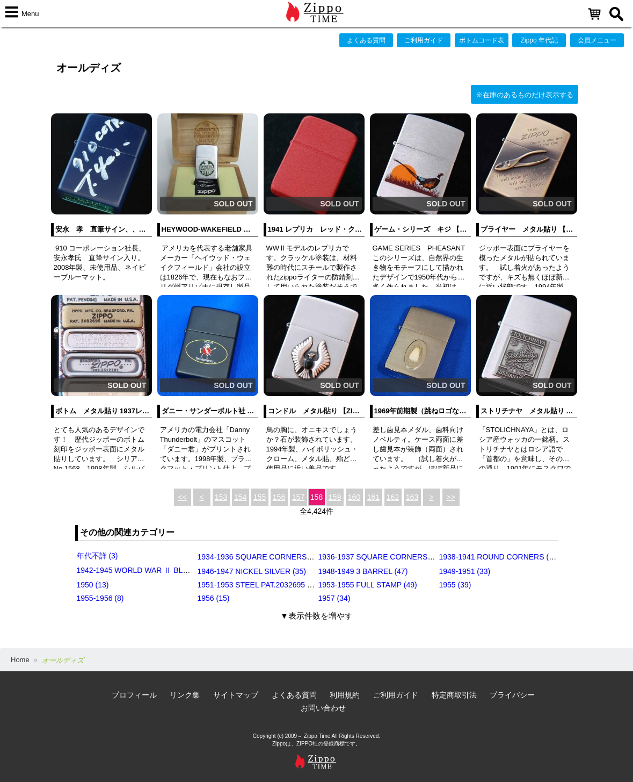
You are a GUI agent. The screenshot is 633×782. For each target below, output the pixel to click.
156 (279, 497)
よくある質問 (366, 40)
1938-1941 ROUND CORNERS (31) (499, 557)
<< (182, 497)
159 (335, 497)
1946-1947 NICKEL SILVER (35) (252, 571)
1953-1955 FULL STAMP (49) (367, 584)
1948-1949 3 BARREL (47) (363, 571)
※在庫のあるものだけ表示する (524, 95)
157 (298, 497)
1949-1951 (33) (465, 571)
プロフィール (134, 695)
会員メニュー (597, 40)
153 (221, 497)
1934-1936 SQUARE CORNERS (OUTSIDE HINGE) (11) (293, 557)
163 (412, 497)
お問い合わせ (323, 708)
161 (373, 497)
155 (259, 497)
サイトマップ (235, 695)
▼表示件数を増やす (316, 615)
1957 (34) (334, 598)
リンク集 (185, 695)
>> (450, 497)
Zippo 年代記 (539, 40)
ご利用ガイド (423, 40)
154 (240, 497)
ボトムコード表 (481, 40)
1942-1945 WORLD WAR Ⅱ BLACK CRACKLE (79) (164, 570)
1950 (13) (93, 584)
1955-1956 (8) (100, 598)
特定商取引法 (454, 695)
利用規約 (345, 695)
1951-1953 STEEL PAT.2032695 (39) (259, 584)
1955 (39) (455, 584)
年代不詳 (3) (97, 555)
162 (393, 497)
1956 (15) (214, 598)
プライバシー (512, 695)
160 (354, 497)
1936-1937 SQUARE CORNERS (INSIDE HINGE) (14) (409, 557)
